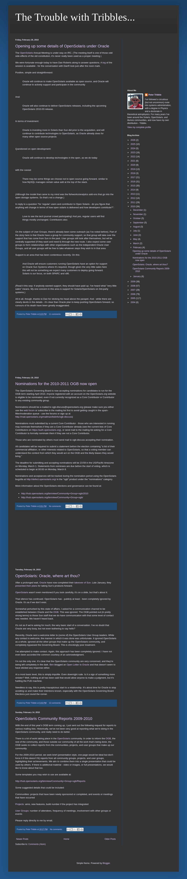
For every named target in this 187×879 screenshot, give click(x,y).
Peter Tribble (154, 95)
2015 (133, 185)
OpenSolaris (26, 52)
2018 (133, 173)
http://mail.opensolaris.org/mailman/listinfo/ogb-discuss (43, 416)
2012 (133, 198)
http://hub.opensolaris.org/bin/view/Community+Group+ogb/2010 (54, 493)
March (136, 243)
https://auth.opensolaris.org (46, 430)
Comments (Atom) (37, 844)
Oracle (42, 582)
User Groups (22, 810)
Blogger (106, 863)
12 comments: (55, 703)
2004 (133, 302)
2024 (133, 148)
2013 (133, 194)
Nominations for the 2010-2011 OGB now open (56, 384)
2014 (133, 190)
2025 (133, 144)
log (104, 62)
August (136, 226)
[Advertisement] (66, 347)
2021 (133, 161)
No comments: (55, 506)
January (137, 276)
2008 (133, 286)
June (135, 235)
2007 (133, 290)
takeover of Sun (82, 582)
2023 (133, 152)
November (138, 214)
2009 (133, 281)
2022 (133, 156)
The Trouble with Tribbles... (75, 17)
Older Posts (110, 839)
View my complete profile (139, 127)
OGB (55, 612)
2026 (133, 140)
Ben (52, 664)
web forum (29, 410)
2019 (133, 169)
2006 (133, 294)
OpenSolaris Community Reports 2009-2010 (53, 718)
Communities (22, 794)
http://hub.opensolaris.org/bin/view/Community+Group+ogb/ (52, 497)
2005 (133, 298)
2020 (133, 165)
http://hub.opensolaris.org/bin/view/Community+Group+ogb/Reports (50, 781)
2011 (133, 202)
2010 (133, 206)
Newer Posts (22, 839)
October (137, 218)
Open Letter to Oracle (78, 664)
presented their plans (26, 585)
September (138, 222)
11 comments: (55, 314)
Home (66, 839)
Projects (19, 804)
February (137, 247)
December (138, 210)
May (135, 239)
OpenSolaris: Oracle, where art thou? (47, 576)
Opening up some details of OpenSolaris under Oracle (62, 46)
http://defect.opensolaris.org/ (41, 479)
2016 (133, 181)
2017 (133, 177)
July (135, 231)
